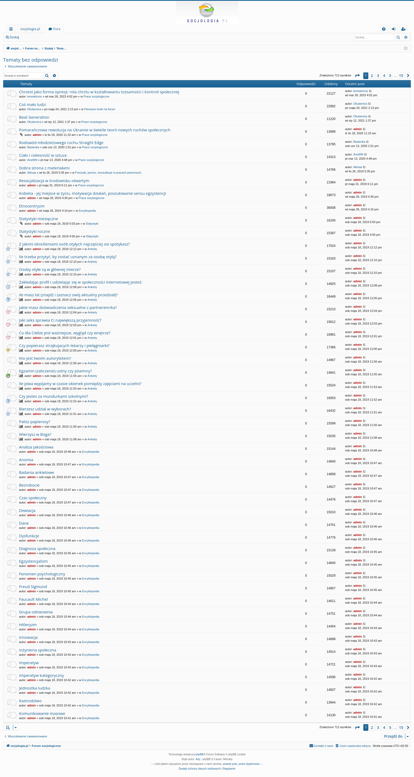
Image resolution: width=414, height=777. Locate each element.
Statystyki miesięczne (38, 218)
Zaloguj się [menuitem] (395, 29)
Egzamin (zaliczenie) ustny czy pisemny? (55, 370)
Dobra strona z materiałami (44, 167)
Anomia (26, 459)
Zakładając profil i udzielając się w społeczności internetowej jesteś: (80, 282)
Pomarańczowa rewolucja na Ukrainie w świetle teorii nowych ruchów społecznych (94, 129)
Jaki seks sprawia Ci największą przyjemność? (60, 320)
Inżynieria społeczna (37, 650)
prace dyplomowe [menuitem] (249, 763)
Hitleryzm (28, 624)
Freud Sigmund (33, 586)
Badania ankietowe (36, 472)
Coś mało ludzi (32, 104)
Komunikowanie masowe (42, 713)
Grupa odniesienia (36, 611)
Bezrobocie (29, 485)
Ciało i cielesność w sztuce (43, 155)
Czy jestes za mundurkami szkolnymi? (53, 396)
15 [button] (401, 75)
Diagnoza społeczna (37, 548)
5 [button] (390, 75)
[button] (357, 75)
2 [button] (372, 75)
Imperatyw (29, 662)
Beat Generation (34, 117)
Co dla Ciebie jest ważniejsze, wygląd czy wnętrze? (64, 332)
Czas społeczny (32, 497)
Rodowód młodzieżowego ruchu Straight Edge (61, 142)
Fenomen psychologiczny (42, 573)
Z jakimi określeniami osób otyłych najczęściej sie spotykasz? (74, 244)
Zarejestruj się (60, 37)
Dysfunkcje (29, 535)
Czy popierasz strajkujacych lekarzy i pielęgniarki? (64, 345)
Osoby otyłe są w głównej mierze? (50, 269)
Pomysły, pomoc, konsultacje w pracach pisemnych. (108, 172)
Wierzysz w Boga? (35, 434)
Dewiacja (27, 510)
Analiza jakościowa (36, 447)
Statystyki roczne (34, 231)
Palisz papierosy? (34, 421)
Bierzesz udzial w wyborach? (45, 408)
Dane (24, 523)
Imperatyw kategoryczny (41, 675)
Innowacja (28, 637)
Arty (198, 759)
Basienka (33, 147)
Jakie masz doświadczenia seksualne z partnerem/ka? (68, 307)
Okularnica (34, 109)
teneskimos (34, 96)
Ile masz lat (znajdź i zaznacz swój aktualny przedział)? (68, 294)
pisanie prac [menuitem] (230, 763)
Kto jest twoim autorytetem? (45, 358)
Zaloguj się (34, 37)
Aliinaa (31, 172)
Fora (56, 28)
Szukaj (14, 37)
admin (37, 134)
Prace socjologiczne (96, 96)
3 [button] (378, 75)
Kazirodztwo (30, 700)
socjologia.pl (30, 28)
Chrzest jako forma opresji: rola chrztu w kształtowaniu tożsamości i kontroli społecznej (99, 91)
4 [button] (384, 75)
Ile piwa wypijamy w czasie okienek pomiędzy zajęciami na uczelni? (80, 383)
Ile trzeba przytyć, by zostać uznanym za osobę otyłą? (68, 256)
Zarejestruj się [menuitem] (405, 29)
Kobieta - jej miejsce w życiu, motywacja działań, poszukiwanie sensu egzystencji (92, 193)
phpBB (200, 754)
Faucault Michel (33, 599)
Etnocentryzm (32, 206)
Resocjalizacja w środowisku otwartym (54, 180)
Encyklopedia (87, 210)
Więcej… (12, 29)
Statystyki (92, 223)
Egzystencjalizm (33, 561)
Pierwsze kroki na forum (99, 109)
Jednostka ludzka (34, 688)
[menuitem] (384, 29)
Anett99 (32, 159)
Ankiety (92, 249)
